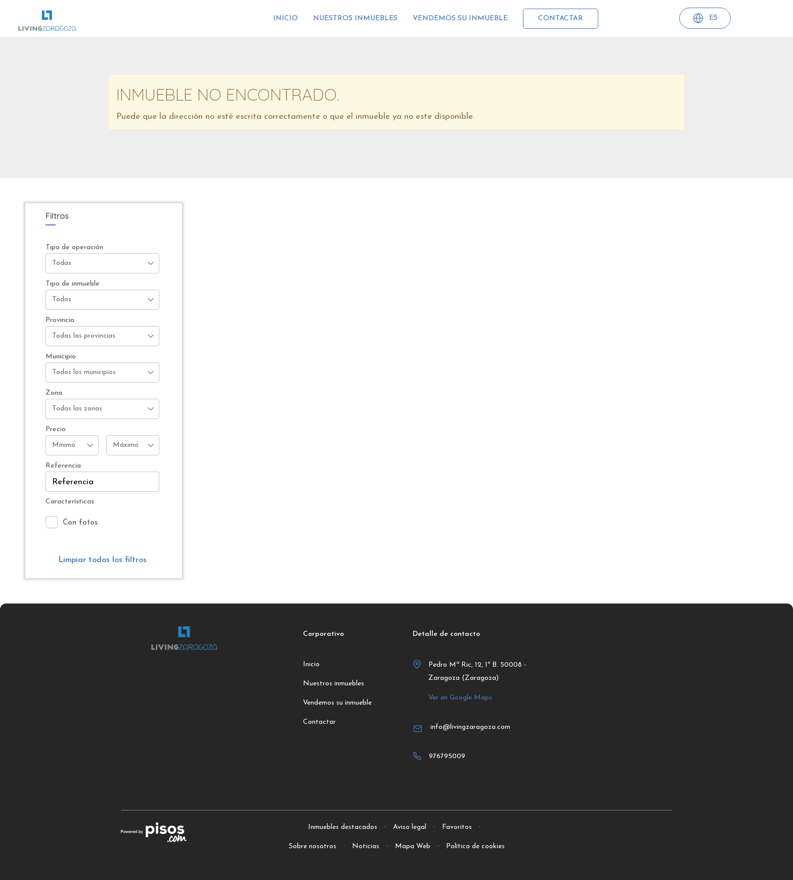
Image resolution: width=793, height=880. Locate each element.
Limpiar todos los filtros (102, 560)
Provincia (60, 320)
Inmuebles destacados (342, 827)
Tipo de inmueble (73, 284)
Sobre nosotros (312, 846)
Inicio (285, 18)
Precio (56, 429)
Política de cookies (475, 846)
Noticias (365, 846)
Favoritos (457, 827)
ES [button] (705, 19)
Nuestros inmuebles (355, 18)
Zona (54, 393)
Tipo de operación (74, 247)
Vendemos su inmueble (460, 18)
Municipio (61, 356)
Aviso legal (409, 827)
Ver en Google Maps (460, 698)
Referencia (63, 466)
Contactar (560, 18)
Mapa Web (412, 846)
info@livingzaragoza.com (470, 727)
